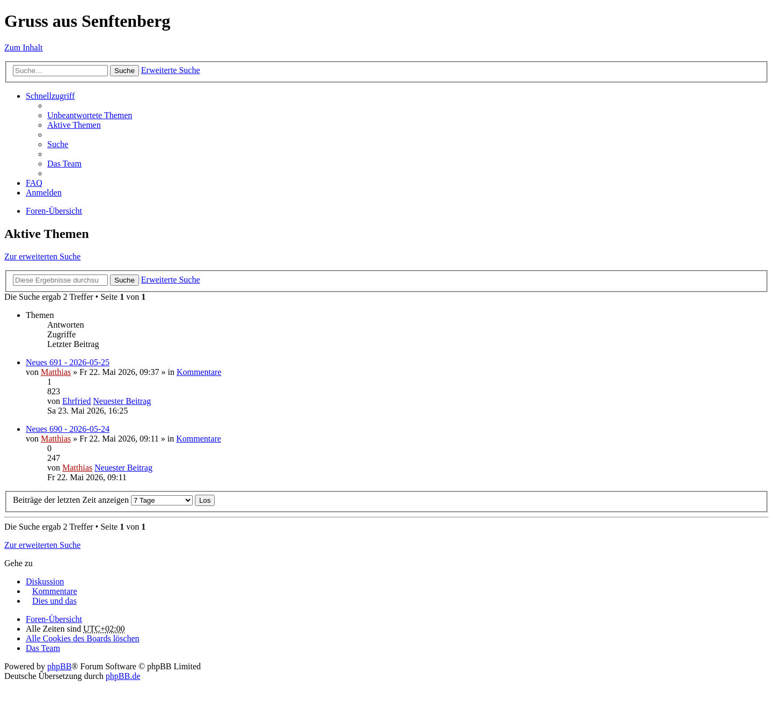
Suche (124, 71)
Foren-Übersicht (54, 210)
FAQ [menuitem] (34, 182)
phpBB (59, 666)
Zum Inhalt (23, 47)
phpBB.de (123, 676)
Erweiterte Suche (170, 70)
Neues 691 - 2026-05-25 (68, 362)
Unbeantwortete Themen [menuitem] (89, 115)
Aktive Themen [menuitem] (74, 124)
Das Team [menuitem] (64, 163)
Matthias (56, 372)
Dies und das (54, 600)
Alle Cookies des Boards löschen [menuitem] (83, 638)
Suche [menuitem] (57, 144)
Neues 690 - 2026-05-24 (68, 428)
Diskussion (45, 581)
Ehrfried (76, 401)
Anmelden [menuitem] (44, 192)
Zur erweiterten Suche (42, 256)
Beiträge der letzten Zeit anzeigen (103, 499)
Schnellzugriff (50, 95)
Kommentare (199, 372)
